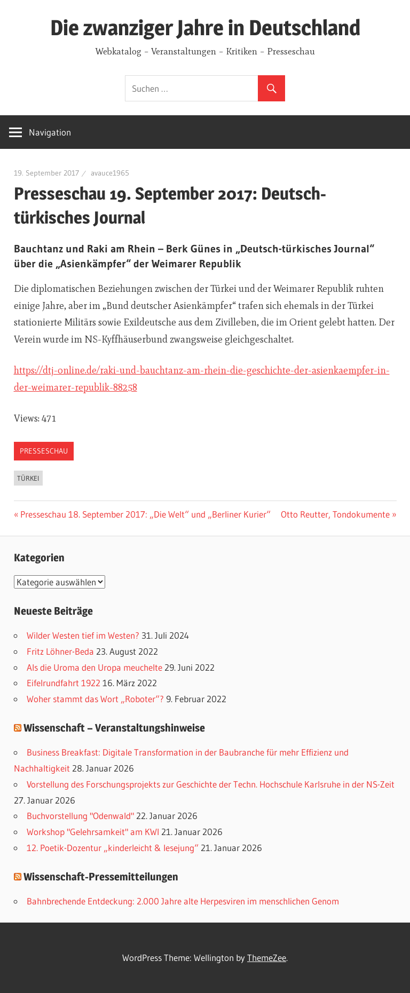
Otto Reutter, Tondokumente (335, 514)
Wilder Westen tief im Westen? (83, 635)
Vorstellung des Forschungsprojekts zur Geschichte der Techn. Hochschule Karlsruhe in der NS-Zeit (211, 784)
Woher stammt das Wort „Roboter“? (95, 698)
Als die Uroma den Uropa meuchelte (94, 667)
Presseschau (44, 451)
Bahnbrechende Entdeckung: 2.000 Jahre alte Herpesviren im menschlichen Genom (183, 901)
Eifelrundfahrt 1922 (63, 682)
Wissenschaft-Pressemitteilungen (100, 876)
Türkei (28, 478)
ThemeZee (266, 957)
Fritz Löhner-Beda (60, 651)
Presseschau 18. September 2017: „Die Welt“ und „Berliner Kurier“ (145, 514)
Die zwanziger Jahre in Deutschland (205, 27)
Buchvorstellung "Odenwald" (80, 815)
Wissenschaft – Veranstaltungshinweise (114, 727)
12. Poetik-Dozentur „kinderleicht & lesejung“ (113, 847)
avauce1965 (110, 173)
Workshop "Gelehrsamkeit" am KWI (93, 831)
